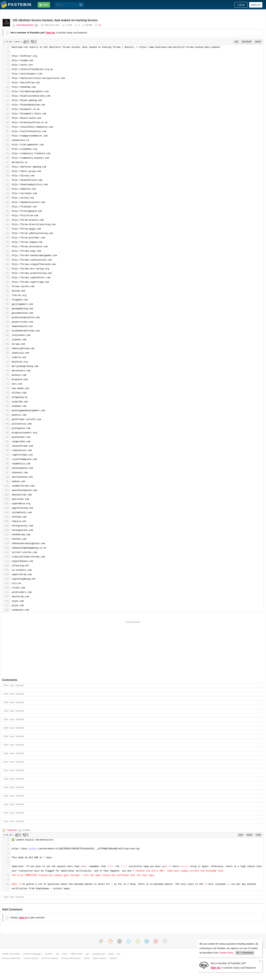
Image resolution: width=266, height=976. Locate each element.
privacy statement (11, 958)
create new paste (11, 953)
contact (113, 958)
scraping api (98, 953)
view (240, 834)
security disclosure (70, 958)
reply (258, 834)
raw (236, 41)
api (87, 953)
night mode (76, 953)
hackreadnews (24, 25)
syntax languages (32, 953)
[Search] (81, 5)
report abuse (99, 958)
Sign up (256, 5)
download (246, 41)
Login (241, 5)
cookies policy (31, 958)
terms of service (50, 958)
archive (48, 953)
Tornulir (12, 830)
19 (100, 25)
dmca (86, 958)
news (111, 953)
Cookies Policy (226, 952)
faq (57, 953)
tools (64, 953)
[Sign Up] (204, 965)
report (258, 41)
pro (118, 953)
